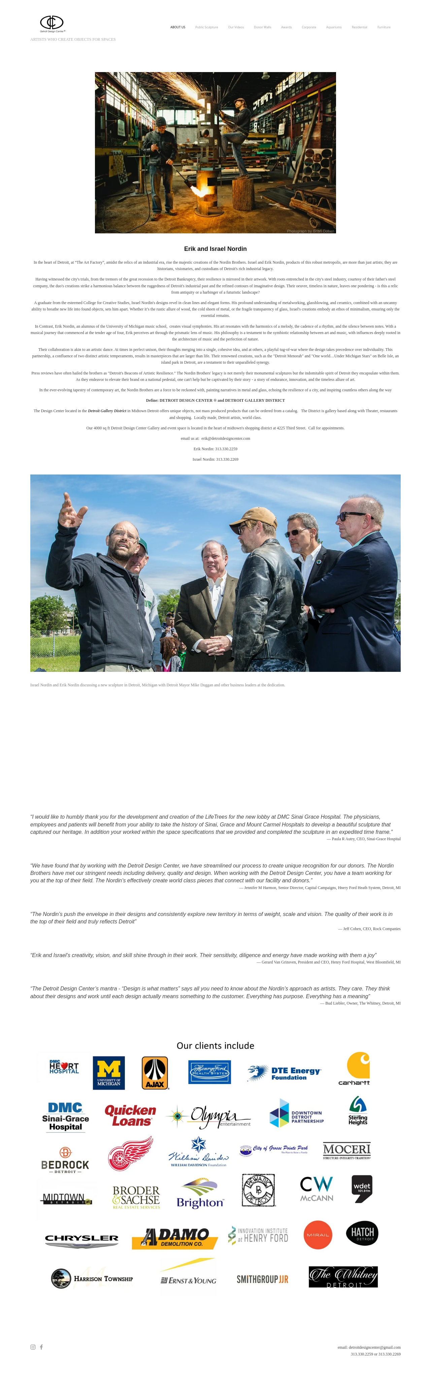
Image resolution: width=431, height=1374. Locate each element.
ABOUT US (177, 27)
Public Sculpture (206, 27)
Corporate (309, 27)
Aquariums (334, 27)
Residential (359, 27)
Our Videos (236, 27)
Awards (286, 27)
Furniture (384, 27)
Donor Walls (262, 27)
